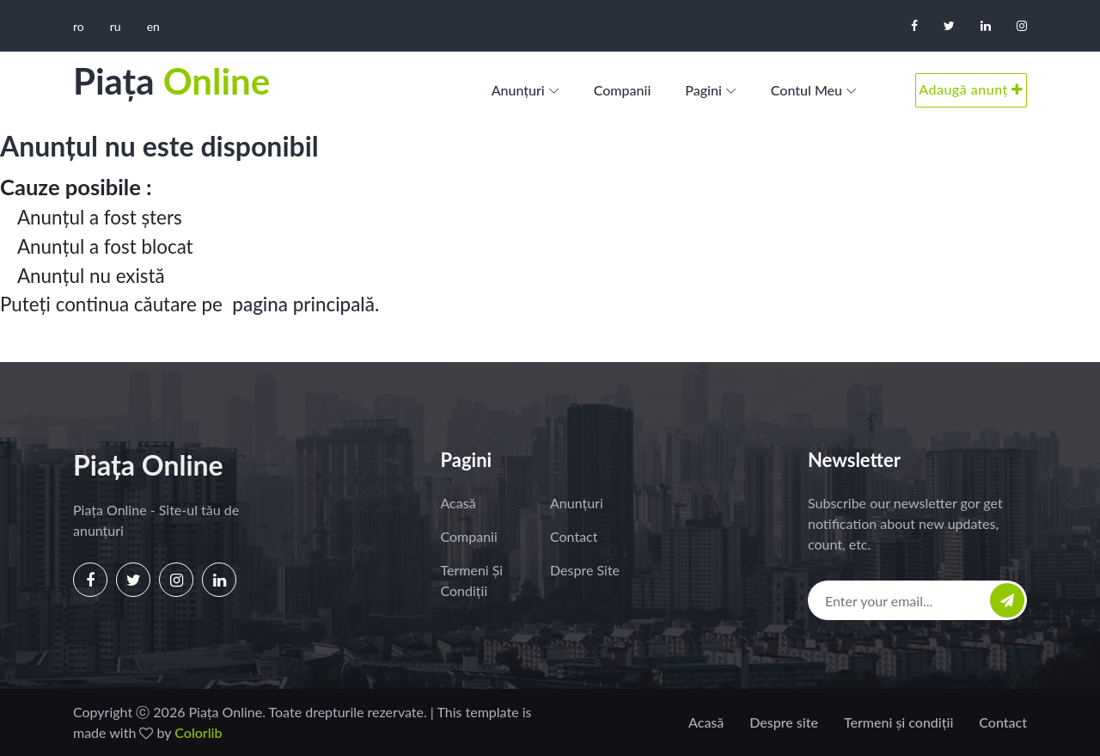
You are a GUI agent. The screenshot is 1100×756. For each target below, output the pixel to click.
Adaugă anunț (971, 89)
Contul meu (806, 90)
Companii (622, 90)
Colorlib (198, 732)
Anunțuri (518, 90)
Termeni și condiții (472, 580)
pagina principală (303, 304)
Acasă (458, 503)
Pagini (703, 90)
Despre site (585, 570)
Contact (573, 536)
